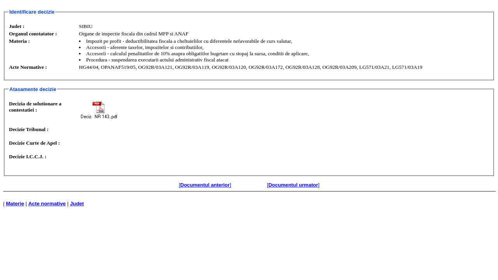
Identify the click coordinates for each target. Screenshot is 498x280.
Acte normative (47, 203)
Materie (15, 203)
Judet (77, 203)
